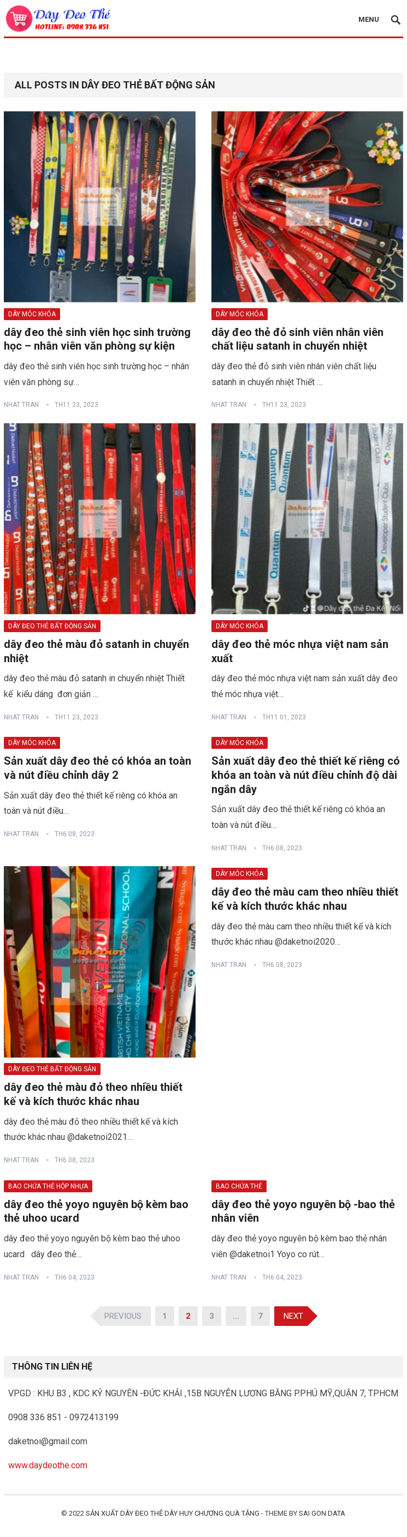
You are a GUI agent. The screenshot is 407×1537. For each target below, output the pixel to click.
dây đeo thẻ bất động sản (52, 626)
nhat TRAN (21, 405)
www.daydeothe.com (47, 1465)
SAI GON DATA (322, 1513)
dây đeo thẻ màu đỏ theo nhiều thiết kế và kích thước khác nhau (93, 1094)
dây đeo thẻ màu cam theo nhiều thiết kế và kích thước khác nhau (304, 898)
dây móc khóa (32, 314)
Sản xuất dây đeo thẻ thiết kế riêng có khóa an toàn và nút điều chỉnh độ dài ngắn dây (305, 774)
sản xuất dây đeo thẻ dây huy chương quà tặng (172, 1513)
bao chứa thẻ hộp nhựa (48, 1186)
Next (293, 1316)
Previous (122, 1316)
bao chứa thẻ (239, 1186)
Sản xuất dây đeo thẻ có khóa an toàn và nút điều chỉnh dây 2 (97, 768)
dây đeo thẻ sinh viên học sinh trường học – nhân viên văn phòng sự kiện (97, 339)
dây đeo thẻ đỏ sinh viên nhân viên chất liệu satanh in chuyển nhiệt (297, 339)
